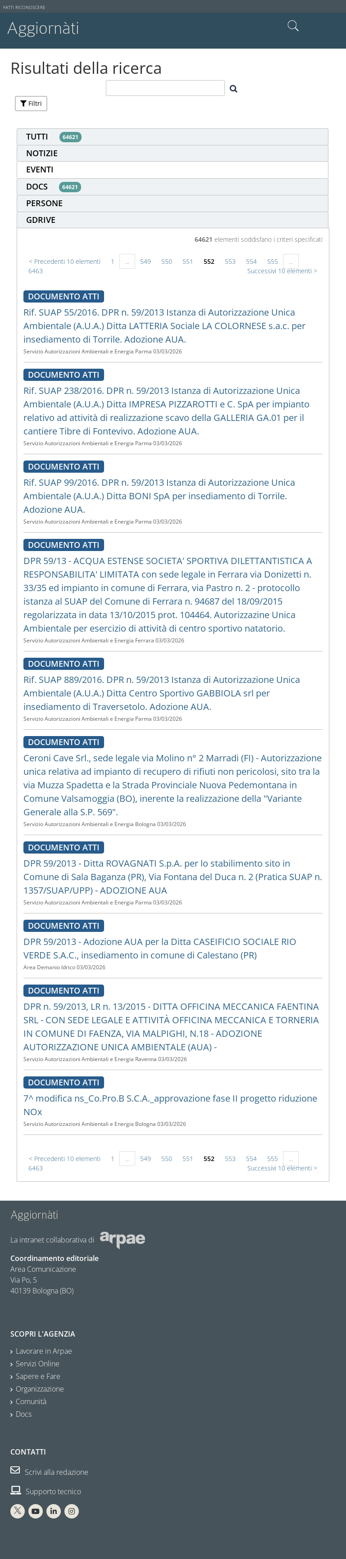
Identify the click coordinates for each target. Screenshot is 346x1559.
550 (166, 261)
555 (272, 261)
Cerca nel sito (293, 26)
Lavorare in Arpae (44, 1351)
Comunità (31, 1401)
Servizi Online (37, 1364)
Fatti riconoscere (24, 7)
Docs (24, 1414)
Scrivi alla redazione (49, 1472)
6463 (35, 271)
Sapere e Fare (38, 1376)
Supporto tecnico (45, 1491)
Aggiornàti (43, 28)
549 (145, 261)
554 (251, 261)
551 (187, 261)
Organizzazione (40, 1389)
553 (230, 261)
